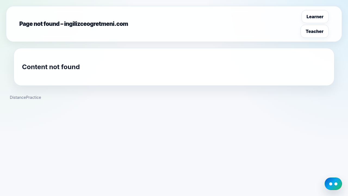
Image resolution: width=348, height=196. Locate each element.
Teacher (315, 31)
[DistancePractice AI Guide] (333, 183)
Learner (315, 16)
